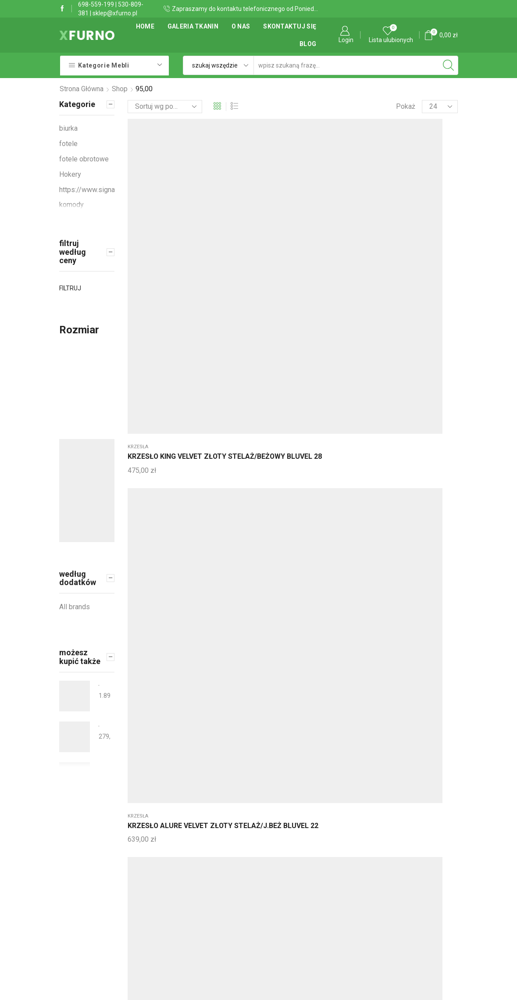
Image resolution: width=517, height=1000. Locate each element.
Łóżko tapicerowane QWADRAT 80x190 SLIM (99, 767)
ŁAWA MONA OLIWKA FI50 (99, 726)
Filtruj (70, 288)
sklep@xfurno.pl (115, 13)
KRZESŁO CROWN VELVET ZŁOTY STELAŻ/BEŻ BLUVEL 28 (290, 224)
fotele (68, 143)
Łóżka (272, 509)
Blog (308, 43)
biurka (136, 351)
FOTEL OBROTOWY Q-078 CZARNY (426, 371)
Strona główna (81, 89)
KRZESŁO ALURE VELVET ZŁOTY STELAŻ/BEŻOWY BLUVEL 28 (224, 377)
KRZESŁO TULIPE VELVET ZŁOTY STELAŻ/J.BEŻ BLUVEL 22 (290, 382)
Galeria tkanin (193, 26)
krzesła (138, 193)
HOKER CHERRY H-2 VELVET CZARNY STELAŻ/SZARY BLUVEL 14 (428, 224)
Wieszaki (139, 509)
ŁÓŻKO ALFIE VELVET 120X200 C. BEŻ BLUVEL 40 (361, 535)
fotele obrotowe (425, 351)
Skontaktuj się (289, 26)
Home (145, 26)
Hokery (412, 193)
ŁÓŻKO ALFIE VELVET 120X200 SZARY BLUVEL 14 (292, 535)
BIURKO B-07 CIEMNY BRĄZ (151, 366)
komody (71, 204)
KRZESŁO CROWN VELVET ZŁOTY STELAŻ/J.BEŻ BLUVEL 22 (359, 224)
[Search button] (448, 65)
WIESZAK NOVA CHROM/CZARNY (155, 524)
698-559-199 (96, 4)
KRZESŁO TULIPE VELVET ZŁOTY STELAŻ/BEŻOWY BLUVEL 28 (361, 382)
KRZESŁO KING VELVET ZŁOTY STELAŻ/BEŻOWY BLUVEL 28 (155, 219)
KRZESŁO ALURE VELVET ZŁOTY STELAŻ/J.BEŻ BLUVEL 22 (223, 219)
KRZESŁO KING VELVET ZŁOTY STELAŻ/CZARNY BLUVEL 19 (224, 535)
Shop (120, 89)
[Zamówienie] (165, 106)
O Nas (241, 26)
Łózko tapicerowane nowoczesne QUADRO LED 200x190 (99, 685)
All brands (74, 607)
